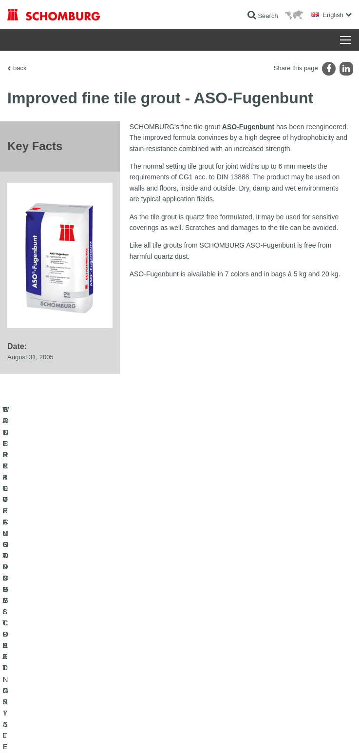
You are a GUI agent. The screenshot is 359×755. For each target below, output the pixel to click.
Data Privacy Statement (101, 736)
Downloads (201, 623)
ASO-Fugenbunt (248, 127)
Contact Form (205, 638)
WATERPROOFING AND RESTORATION (61, 609)
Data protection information (162, 736)
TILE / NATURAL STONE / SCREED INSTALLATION (75, 623)
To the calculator (208, 609)
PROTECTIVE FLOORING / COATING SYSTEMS (72, 638)
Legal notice (56, 736)
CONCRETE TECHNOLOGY (44, 653)
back (19, 68)
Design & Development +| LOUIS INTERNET (300, 736)
